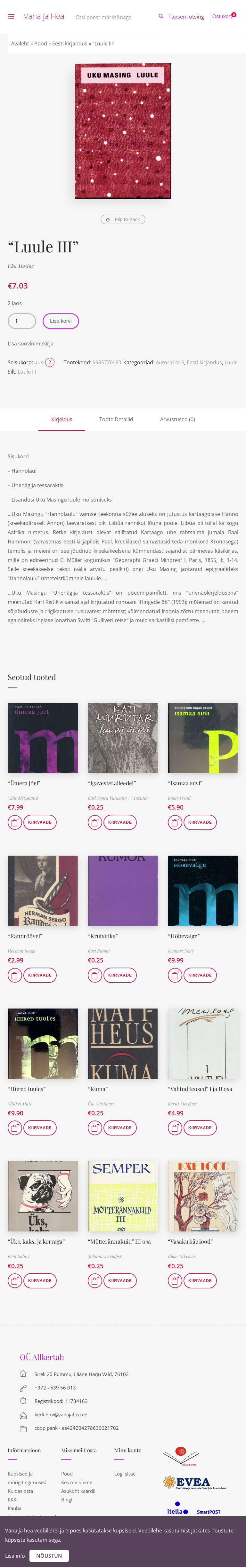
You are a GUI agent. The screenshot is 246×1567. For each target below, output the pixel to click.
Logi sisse (124, 1473)
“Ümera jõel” (24, 783)
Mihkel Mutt (20, 1104)
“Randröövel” (25, 936)
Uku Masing (21, 266)
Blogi (66, 1499)
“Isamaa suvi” (185, 783)
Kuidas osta (20, 1491)
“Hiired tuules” (26, 1089)
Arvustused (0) (177, 419)
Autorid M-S (170, 362)
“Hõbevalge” (184, 936)
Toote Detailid (116, 419)
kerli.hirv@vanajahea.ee (61, 1414)
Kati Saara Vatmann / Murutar (118, 798)
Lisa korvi (61, 321)
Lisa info (15, 1555)
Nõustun (49, 1555)
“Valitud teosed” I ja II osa (200, 1089)
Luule (231, 362)
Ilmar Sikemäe (182, 1256)
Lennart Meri (180, 951)
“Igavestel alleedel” (112, 783)
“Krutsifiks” (103, 936)
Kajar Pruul (179, 798)
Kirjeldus (61, 419)
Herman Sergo (21, 951)
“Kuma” (98, 1089)
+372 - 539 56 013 (55, 1387)
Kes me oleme (76, 1482)
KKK (12, 1499)
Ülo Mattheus (101, 1104)
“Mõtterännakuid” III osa (119, 1241)
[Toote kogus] (22, 321)
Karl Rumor (99, 951)
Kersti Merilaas (182, 1104)
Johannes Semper (105, 1256)
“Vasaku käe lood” (190, 1241)
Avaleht (20, 43)
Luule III (27, 371)
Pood (40, 43)
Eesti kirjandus (69, 43)
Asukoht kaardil (78, 1491)
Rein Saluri (18, 1256)
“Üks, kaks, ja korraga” (36, 1241)
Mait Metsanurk (23, 798)
